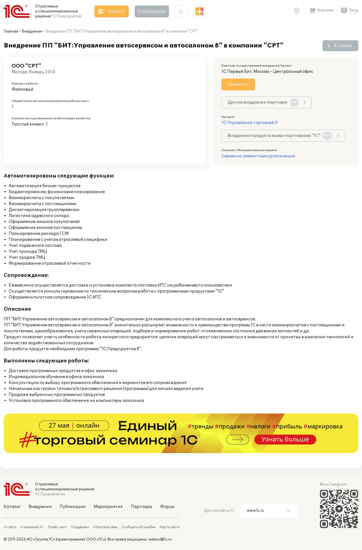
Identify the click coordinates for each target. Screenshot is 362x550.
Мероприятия (108, 506)
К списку (343, 45)
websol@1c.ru (160, 539)
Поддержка (80, 527)
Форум (167, 506)
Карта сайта (169, 527)
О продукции (152, 11)
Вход (353, 10)
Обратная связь (105, 527)
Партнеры (141, 506)
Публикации (73, 506)
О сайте (10, 527)
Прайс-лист (57, 527)
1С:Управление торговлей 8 (249, 122)
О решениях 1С (32, 527)
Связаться (238, 84)
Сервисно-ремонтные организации (258, 156)
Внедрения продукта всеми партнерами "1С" (280, 136)
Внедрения (32, 31)
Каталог (12, 506)
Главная (11, 31)
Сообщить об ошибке (138, 527)
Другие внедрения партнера (263, 102)
